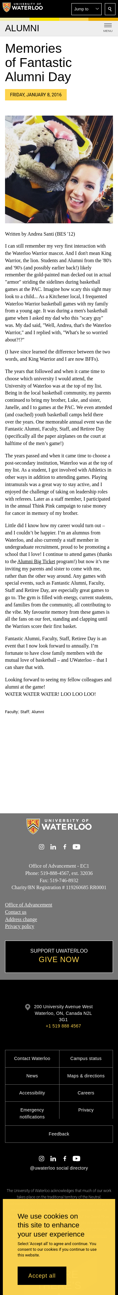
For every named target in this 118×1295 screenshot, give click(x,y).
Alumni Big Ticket (36, 561)
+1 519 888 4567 (63, 1025)
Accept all (42, 1276)
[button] (86, 9)
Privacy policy (19, 926)
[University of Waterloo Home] (23, 9)
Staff (24, 711)
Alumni (38, 711)
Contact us (15, 912)
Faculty (11, 711)
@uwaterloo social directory (59, 1168)
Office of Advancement (28, 904)
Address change (21, 919)
